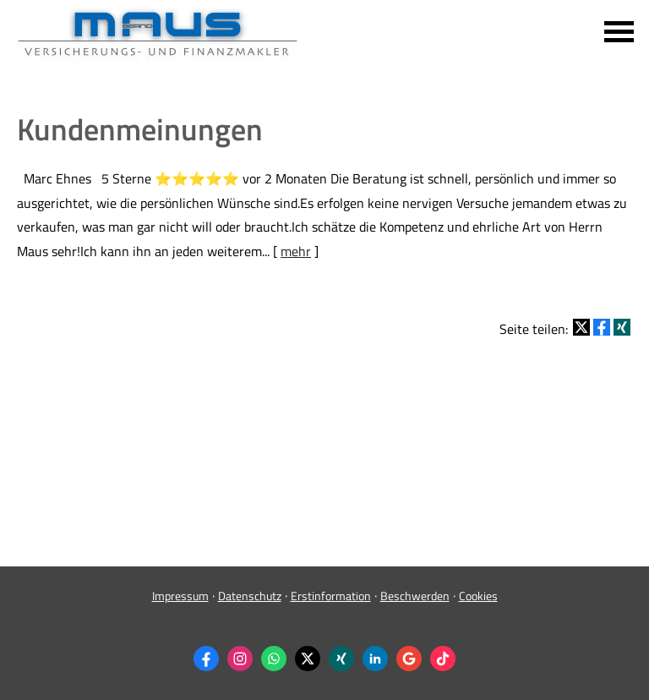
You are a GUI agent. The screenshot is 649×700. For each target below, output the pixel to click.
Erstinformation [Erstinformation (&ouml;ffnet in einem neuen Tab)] (331, 595)
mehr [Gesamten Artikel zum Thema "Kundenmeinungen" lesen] (296, 251)
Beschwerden (415, 595)
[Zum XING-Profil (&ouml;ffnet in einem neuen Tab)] (341, 658)
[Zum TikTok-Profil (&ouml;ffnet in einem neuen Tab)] (442, 658)
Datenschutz (249, 595)
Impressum (180, 595)
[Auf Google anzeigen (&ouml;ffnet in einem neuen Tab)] (409, 658)
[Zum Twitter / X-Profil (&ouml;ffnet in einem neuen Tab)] (307, 658)
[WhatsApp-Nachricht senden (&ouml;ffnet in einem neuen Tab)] (273, 658)
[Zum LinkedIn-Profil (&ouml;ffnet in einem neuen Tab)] (375, 658)
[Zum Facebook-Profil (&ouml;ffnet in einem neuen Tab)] (206, 658)
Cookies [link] (478, 595)
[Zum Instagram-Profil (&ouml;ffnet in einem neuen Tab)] (240, 658)
